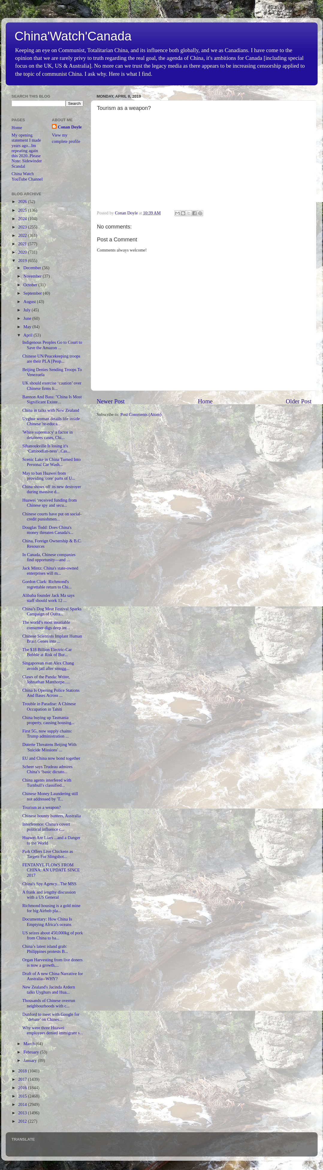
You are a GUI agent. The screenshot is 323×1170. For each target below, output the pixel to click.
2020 (23, 252)
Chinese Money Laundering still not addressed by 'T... (50, 796)
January (30, 1060)
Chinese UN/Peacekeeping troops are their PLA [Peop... (51, 359)
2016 (23, 1087)
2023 (23, 227)
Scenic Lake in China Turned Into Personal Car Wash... (51, 462)
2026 (23, 201)
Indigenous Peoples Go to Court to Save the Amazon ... (52, 345)
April (28, 335)
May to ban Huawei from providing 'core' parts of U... (48, 476)
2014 (23, 1104)
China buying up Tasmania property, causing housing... (48, 720)
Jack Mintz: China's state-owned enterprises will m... (50, 571)
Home (205, 401)
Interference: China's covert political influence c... (46, 827)
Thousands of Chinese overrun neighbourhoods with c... (48, 1003)
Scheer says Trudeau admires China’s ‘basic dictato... (47, 769)
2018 (23, 1070)
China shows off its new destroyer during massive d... (51, 489)
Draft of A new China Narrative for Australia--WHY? (52, 976)
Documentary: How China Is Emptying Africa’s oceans (47, 922)
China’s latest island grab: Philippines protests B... (45, 949)
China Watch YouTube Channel (27, 176)
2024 (23, 218)
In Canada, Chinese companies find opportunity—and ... (48, 557)
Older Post (299, 401)
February (31, 1052)
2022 (23, 235)
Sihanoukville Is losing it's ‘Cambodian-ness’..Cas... (46, 448)
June (27, 318)
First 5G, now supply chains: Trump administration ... (47, 733)
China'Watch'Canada (73, 36)
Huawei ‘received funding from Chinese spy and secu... (49, 503)
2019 (23, 260)
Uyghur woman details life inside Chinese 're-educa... (51, 421)
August (30, 301)
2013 (23, 1112)
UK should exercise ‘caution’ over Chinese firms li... (51, 385)
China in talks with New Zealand (50, 410)
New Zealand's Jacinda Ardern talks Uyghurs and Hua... (48, 990)
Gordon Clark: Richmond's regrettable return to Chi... (46, 584)
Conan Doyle (70, 127)
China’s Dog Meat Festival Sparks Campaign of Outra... (51, 611)
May (27, 326)
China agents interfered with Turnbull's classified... (46, 783)
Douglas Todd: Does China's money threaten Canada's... (47, 530)
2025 (23, 210)
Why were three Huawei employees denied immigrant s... (52, 1030)
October (30, 284)
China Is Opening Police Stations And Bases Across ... (50, 693)
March (29, 1043)
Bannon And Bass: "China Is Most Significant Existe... (51, 399)
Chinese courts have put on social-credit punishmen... (51, 516)
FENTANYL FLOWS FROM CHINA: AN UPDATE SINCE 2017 (51, 870)
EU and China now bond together (51, 758)
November (33, 276)
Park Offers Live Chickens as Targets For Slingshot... (47, 854)
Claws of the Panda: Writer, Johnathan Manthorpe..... (46, 679)
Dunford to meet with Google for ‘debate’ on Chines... (50, 1017)
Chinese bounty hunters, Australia (51, 815)
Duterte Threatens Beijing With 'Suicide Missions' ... (49, 747)
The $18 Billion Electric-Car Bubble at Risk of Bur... (47, 652)
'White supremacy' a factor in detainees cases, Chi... (47, 435)
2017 (23, 1079)
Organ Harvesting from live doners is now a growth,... (52, 962)
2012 (23, 1121)
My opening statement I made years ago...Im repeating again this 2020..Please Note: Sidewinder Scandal (27, 151)
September (33, 293)
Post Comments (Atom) (141, 414)
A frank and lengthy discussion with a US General (49, 895)
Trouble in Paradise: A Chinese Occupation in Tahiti (49, 706)
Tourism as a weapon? (41, 807)
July (27, 310)
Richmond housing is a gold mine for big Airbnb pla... (51, 908)
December (32, 267)
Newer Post (111, 401)
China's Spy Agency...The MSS (49, 883)
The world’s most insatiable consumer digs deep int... (46, 625)
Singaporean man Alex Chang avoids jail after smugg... (48, 665)
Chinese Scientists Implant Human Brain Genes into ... (52, 639)
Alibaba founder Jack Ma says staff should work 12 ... (48, 598)
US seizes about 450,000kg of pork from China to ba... (52, 935)
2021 (23, 243)
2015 (23, 1096)
